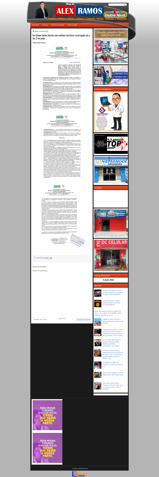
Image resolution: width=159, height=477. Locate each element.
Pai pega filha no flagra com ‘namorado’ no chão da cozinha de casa (112, 364)
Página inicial (35, 25)
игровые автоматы (39, 0)
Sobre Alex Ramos (72, 25)
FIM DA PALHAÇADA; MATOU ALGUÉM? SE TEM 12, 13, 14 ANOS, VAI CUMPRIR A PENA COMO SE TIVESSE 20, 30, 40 (107, 313)
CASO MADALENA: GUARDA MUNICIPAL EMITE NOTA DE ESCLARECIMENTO (111, 303)
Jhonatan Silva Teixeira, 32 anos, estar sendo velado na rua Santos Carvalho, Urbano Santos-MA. (112, 292)
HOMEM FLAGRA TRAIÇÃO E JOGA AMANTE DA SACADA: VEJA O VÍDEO (113, 321)
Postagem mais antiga (83, 319)
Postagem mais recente (40, 319)
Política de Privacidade (57, 25)
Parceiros (45, 25)
